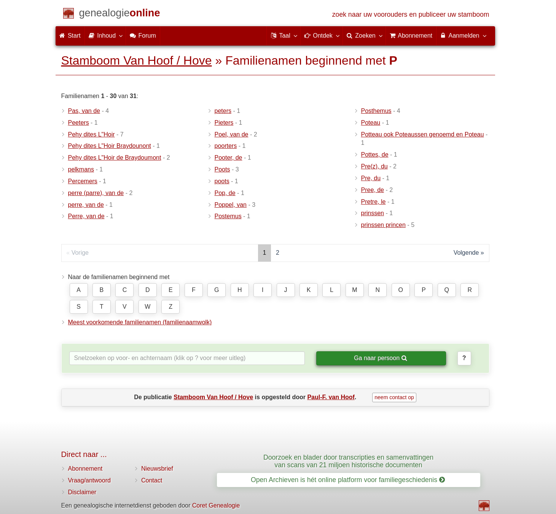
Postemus (228, 216)
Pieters (224, 122)
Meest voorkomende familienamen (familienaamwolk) (140, 322)
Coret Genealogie (216, 505)
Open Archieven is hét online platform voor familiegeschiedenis (348, 480)
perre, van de (86, 204)
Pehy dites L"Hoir (91, 134)
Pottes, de (375, 154)
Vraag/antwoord (89, 480)
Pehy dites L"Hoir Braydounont (109, 146)
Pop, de (225, 193)
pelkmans (81, 169)
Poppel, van (231, 204)
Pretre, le (373, 201)
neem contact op (394, 397)
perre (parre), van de (96, 193)
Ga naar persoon (380, 358)
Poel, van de (232, 134)
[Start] (119, 14)
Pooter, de (228, 157)
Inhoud (105, 35)
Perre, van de (86, 216)
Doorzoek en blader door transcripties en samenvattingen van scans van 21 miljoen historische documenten (348, 461)
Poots (222, 169)
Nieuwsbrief (157, 468)
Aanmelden (463, 35)
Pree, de (372, 190)
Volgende (466, 252)
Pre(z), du (374, 166)
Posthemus (376, 111)
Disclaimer (82, 492)
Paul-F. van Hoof (330, 397)
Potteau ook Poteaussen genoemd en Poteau (422, 134)
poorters (226, 146)
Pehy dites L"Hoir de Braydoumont (114, 157)
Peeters (78, 122)
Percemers (82, 181)
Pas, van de (84, 111)
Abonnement (85, 468)
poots (222, 181)
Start (70, 35)
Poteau (371, 122)
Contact (151, 480)
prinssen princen (383, 225)
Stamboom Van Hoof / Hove (136, 60)
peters (223, 111)
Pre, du (371, 178)
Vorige (80, 252)
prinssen (372, 213)
